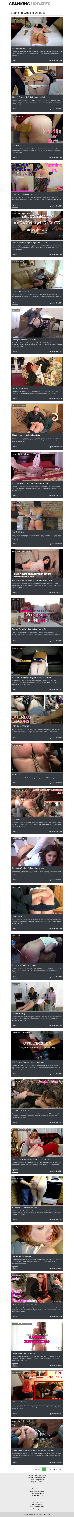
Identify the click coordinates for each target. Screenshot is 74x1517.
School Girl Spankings (37, 1480)
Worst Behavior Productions (37, 1477)
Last (60, 1469)
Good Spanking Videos (37, 1507)
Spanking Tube (37, 1489)
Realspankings (37, 1504)
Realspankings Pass (37, 1493)
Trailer (15, 60)
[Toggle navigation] (62, 4)
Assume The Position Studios (37, 1475)
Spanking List (37, 1509)
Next (55, 1469)
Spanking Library (37, 1502)
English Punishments (37, 1491)
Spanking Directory (37, 1495)
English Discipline (37, 1482)
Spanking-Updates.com (43, 1514)
